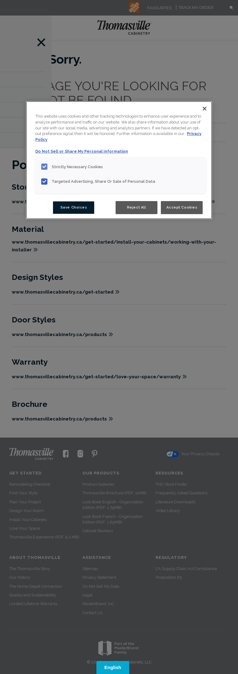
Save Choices (73, 207)
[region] (119, 160)
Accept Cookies (181, 207)
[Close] (204, 108)
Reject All (136, 207)
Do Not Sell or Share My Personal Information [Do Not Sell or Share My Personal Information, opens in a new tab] (81, 151)
